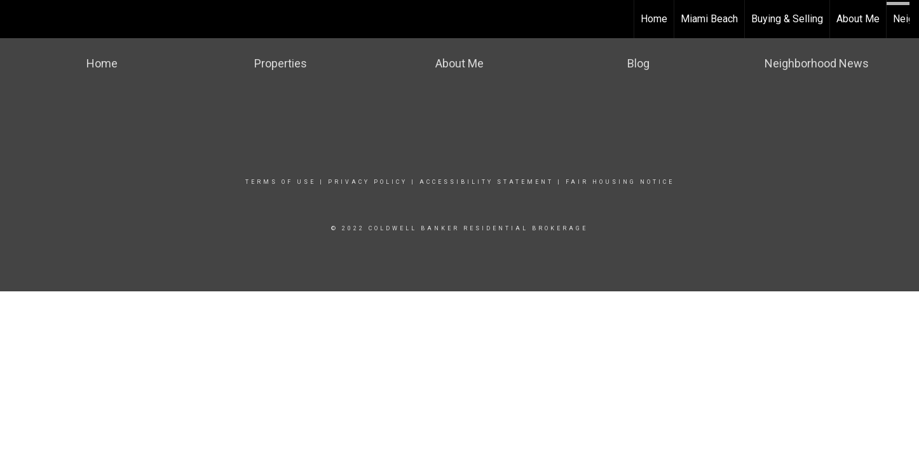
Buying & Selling (787, 19)
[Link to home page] (16, 19)
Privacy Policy (367, 182)
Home (654, 19)
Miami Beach (709, 19)
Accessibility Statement (486, 182)
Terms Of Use (280, 182)
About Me (858, 19)
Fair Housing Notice (620, 182)
